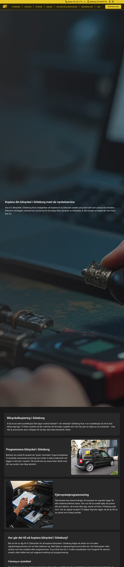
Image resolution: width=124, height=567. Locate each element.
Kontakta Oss (87, 7)
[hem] (5, 6)
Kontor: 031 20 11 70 (75, 2)
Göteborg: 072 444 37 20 (98, 2)
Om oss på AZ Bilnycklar (67, 7)
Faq (98, 7)
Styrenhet (16, 7)
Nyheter (39, 7)
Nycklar (27, 7)
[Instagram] (113, 2)
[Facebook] (110, 2)
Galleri (49, 7)
